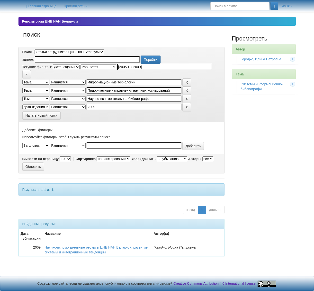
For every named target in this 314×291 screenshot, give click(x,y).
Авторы (194, 159)
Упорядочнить (143, 159)
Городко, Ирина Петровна (261, 59)
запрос (28, 59)
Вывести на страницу (40, 159)
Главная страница (41, 6)
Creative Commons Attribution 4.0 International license (214, 283)
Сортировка (85, 159)
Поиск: (28, 52)
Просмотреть (76, 6)
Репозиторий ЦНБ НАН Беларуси (50, 21)
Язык (287, 6)
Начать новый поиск (41, 115)
